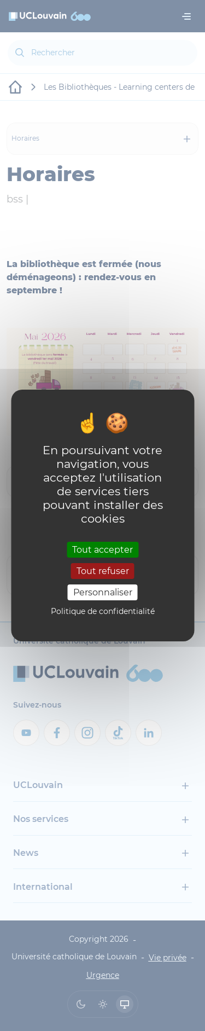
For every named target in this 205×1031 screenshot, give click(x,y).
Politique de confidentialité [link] (103, 611)
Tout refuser (103, 571)
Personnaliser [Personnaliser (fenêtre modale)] (102, 592)
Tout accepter (102, 549)
